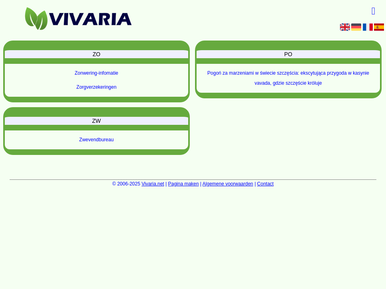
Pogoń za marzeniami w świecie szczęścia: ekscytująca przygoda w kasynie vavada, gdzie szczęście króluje (288, 78)
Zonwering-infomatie (97, 73)
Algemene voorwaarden (228, 184)
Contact (265, 184)
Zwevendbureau (96, 139)
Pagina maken (183, 184)
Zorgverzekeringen (96, 87)
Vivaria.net (152, 184)
